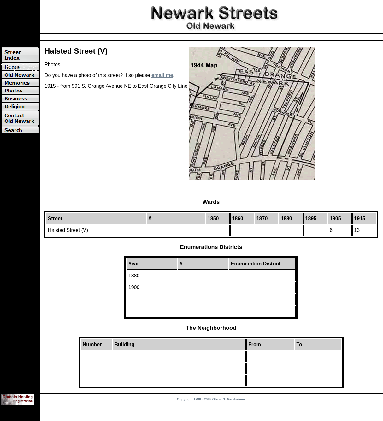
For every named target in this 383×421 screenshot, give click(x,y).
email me (162, 75)
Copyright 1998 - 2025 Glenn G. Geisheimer (211, 399)
